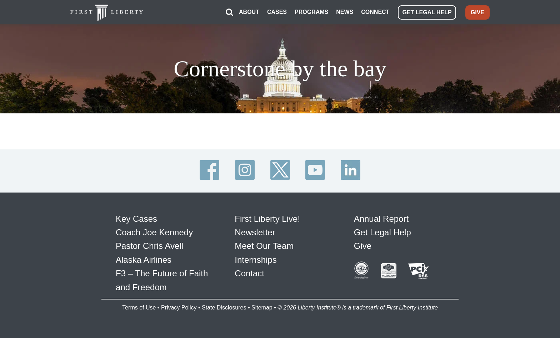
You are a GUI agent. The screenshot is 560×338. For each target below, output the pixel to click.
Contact (249, 273)
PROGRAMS (311, 12)
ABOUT (249, 12)
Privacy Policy (179, 307)
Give (362, 246)
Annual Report (381, 219)
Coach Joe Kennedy (154, 232)
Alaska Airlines (143, 260)
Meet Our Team (264, 246)
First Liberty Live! (267, 219)
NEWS (344, 12)
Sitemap (261, 307)
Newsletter (255, 232)
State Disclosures (224, 307)
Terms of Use (139, 307)
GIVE (477, 12)
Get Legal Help (382, 232)
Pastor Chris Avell (149, 246)
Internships (255, 260)
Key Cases (136, 219)
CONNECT (375, 12)
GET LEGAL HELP (426, 12)
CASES (277, 12)
